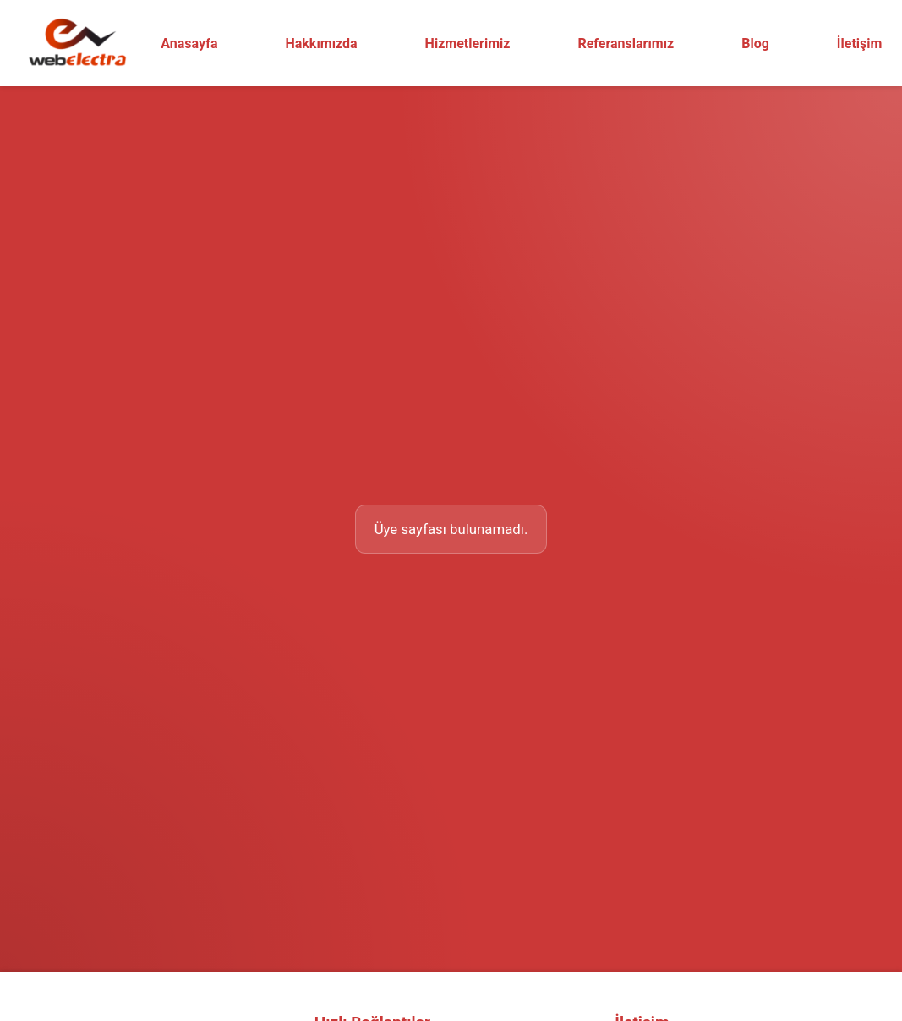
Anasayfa (189, 43)
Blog (755, 43)
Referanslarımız (625, 43)
